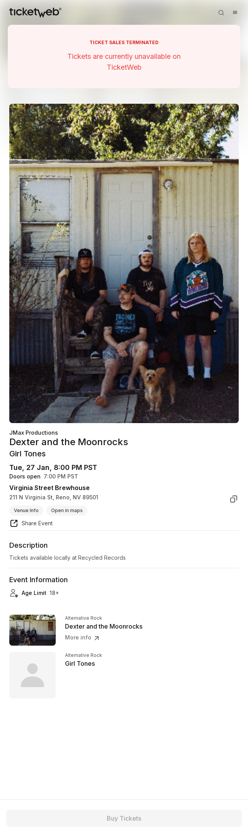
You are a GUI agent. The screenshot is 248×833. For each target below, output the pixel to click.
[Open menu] (235, 12)
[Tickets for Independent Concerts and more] (35, 12)
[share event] (31, 524)
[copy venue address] (234, 499)
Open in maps (67, 510)
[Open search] (221, 12)
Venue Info (26, 510)
